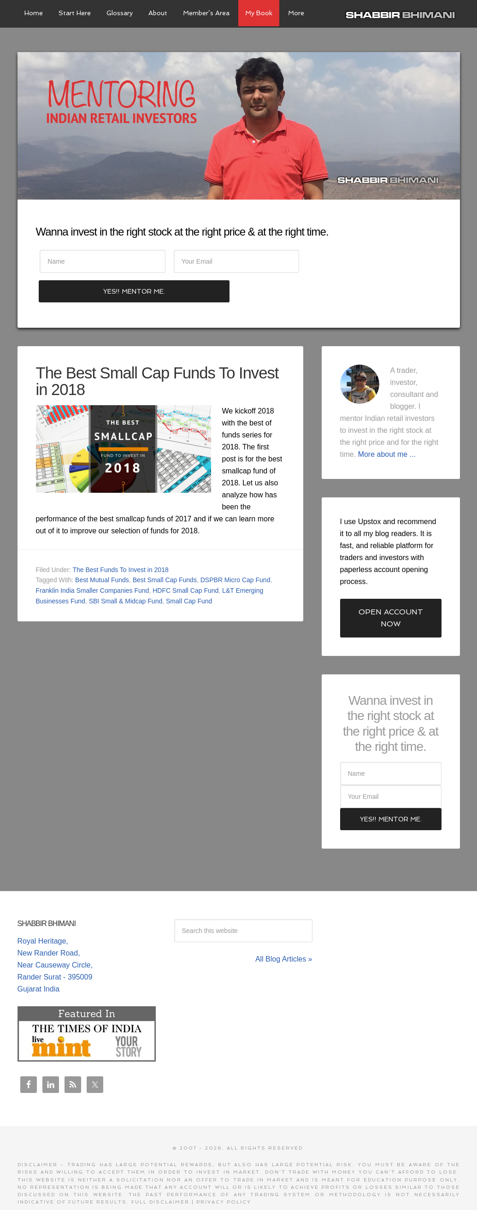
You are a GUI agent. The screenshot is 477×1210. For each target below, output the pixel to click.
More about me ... (387, 426)
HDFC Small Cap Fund (185, 562)
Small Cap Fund (189, 572)
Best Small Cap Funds (165, 551)
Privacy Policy (223, 1173)
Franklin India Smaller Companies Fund (92, 562)
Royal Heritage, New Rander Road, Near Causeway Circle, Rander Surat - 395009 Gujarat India (55, 936)
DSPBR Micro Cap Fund (235, 551)
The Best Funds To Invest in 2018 (120, 541)
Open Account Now (391, 589)
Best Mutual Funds (102, 551)
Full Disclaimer (160, 1173)
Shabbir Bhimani (402, 14)
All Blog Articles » (283, 930)
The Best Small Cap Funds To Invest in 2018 (140, 352)
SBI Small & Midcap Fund (126, 572)
